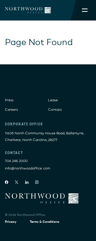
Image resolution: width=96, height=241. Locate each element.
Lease (53, 100)
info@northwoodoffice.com (27, 168)
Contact (55, 110)
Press (9, 100)
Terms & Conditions (44, 222)
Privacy (10, 222)
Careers (11, 110)
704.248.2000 (16, 161)
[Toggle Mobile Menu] (85, 10)
